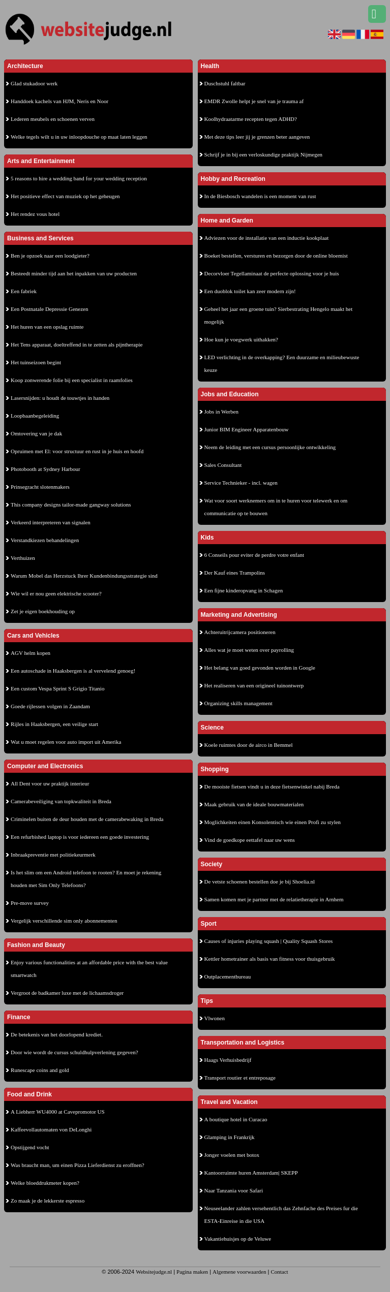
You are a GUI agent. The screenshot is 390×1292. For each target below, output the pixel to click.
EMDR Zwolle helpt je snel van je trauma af (254, 101)
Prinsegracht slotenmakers (40, 487)
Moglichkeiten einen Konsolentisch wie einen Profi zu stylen (272, 822)
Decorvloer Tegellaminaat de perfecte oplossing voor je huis (271, 273)
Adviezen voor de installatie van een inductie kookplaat (266, 238)
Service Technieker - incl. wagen (241, 483)
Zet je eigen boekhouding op (43, 611)
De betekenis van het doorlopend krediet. (57, 1034)
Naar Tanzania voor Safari (233, 1190)
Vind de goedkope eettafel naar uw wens (249, 840)
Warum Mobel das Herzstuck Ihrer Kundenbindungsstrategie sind (84, 576)
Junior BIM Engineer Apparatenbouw (246, 429)
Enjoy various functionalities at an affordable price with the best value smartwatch (89, 968)
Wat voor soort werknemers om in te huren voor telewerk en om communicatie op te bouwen (276, 506)
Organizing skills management (238, 703)
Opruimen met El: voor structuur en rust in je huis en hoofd (77, 451)
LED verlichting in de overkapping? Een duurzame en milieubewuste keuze (281, 363)
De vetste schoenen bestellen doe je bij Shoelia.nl (259, 881)
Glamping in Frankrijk (229, 1137)
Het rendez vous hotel (35, 214)
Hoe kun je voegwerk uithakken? (241, 339)
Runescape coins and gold (40, 1070)
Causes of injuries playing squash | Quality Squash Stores (268, 941)
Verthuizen (23, 558)
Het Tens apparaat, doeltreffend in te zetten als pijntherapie (76, 344)
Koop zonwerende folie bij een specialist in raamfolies (72, 380)
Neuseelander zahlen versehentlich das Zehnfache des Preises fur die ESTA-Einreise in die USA (281, 1214)
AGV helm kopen (30, 653)
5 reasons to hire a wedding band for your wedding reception (79, 178)
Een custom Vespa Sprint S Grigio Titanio (57, 688)
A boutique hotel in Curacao (235, 1119)
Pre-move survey (30, 903)
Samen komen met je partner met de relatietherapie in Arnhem (274, 899)
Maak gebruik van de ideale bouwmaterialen (254, 804)
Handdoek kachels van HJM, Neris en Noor (59, 101)
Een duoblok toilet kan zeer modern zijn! (250, 291)
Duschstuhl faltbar (225, 83)
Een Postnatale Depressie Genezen (49, 309)
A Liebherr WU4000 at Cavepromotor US (58, 1112)
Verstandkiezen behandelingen (45, 540)
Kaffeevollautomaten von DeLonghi (51, 1129)
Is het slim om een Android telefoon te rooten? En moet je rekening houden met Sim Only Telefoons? (86, 878)
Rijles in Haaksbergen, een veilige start (54, 724)
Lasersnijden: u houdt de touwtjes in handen (60, 398)
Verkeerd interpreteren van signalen (51, 522)
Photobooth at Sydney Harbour (45, 469)
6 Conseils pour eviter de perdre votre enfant (254, 555)
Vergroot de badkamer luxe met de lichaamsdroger (67, 993)
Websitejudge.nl (154, 1272)
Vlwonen (214, 1018)
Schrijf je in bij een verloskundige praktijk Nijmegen (263, 154)
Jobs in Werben (221, 411)
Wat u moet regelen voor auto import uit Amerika (66, 742)
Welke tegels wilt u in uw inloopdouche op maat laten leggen (79, 137)
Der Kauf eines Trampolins (234, 573)
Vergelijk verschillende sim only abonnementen (64, 921)
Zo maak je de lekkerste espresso (47, 1201)
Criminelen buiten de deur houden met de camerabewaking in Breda (87, 819)
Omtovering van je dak (36, 433)
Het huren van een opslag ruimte (47, 327)
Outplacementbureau (227, 976)
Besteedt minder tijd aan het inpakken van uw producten (74, 273)
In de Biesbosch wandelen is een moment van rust (260, 196)
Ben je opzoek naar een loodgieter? (50, 256)
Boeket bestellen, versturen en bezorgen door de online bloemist (276, 256)
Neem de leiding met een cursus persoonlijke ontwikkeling (270, 447)
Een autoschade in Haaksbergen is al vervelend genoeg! (73, 671)
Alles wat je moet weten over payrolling (249, 650)
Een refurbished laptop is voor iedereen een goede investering (80, 837)
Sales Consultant (223, 465)
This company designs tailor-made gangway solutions (71, 504)
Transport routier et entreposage (240, 1078)
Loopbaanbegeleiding (35, 416)
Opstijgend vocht (30, 1147)
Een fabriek (24, 291)
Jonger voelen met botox (231, 1155)
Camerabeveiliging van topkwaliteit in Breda (61, 801)
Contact (279, 1272)
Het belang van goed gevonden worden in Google (259, 668)
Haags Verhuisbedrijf (228, 1060)
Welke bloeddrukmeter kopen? (45, 1183)
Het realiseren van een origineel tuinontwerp (254, 685)
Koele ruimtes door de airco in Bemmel (248, 745)
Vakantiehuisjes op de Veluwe (237, 1239)
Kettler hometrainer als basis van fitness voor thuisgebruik (269, 959)
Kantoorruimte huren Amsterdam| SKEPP (251, 1173)
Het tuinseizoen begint (36, 362)
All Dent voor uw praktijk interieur (50, 783)
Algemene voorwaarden (239, 1272)
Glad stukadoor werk (34, 83)
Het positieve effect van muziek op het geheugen (65, 196)
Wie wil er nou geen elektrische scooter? (56, 593)
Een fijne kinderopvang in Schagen (243, 590)
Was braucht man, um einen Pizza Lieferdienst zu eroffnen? (77, 1165)
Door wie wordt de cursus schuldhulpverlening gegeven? (74, 1052)
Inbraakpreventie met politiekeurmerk (53, 855)
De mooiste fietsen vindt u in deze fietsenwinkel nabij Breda (272, 786)
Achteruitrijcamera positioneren (240, 632)
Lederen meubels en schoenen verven (53, 119)
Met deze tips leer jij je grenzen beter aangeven (257, 137)
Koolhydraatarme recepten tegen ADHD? (250, 119)
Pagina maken (192, 1272)
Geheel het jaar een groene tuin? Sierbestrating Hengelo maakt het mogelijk (278, 315)
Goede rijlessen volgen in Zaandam (50, 706)
